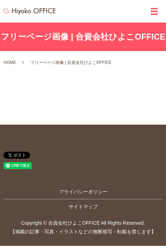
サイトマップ (83, 206)
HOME (9, 62)
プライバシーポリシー (83, 191)
